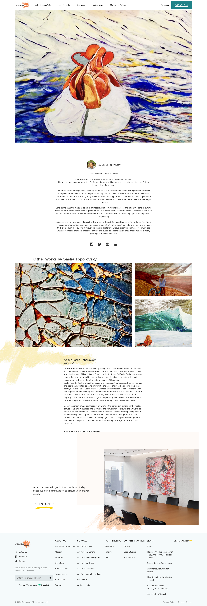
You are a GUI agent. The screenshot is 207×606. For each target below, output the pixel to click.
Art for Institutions (86, 568)
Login (166, 5)
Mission (58, 551)
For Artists (82, 579)
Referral (108, 551)
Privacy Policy (169, 602)
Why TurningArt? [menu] (43, 5)
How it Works (61, 568)
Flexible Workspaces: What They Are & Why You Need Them (160, 554)
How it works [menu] (64, 5)
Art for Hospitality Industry (89, 574)
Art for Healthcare (85, 563)
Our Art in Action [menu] (118, 5)
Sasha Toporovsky (111, 164)
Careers (58, 585)
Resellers (109, 546)
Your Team (60, 579)
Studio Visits (129, 557)
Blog (149, 546)
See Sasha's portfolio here (82, 431)
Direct (107, 557)
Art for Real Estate (86, 551)
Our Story (59, 563)
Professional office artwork (159, 563)
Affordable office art (156, 594)
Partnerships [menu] (97, 5)
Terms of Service (185, 602)
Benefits (59, 557)
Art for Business (84, 546)
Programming (61, 574)
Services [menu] (81, 5)
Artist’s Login (83, 585)
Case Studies (130, 551)
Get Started (181, 4)
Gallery (127, 546)
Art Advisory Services (65, 546)
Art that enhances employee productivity (157, 587)
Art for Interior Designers (88, 557)
